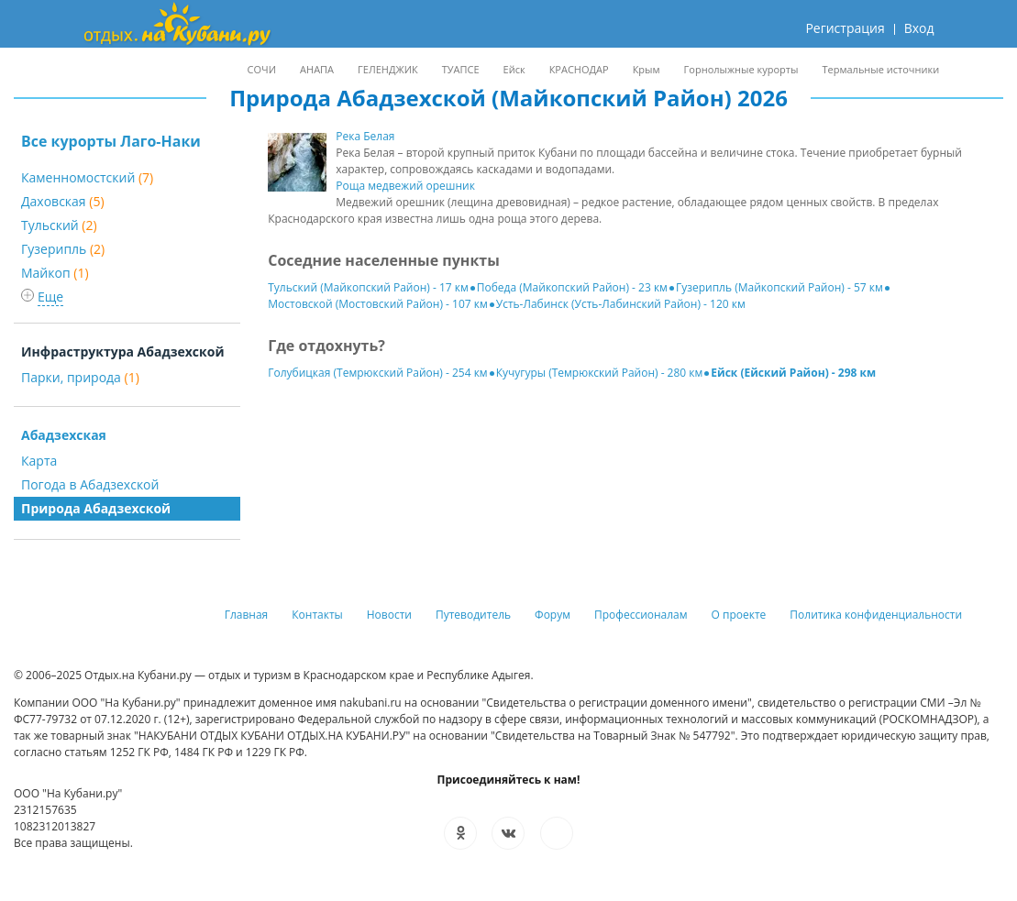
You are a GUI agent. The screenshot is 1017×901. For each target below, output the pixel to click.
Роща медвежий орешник (405, 185)
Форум (552, 614)
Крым (646, 69)
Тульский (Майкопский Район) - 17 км (368, 287)
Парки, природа (80, 377)
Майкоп (55, 272)
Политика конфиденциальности (876, 614)
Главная (247, 614)
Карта (39, 460)
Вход (919, 28)
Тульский (59, 225)
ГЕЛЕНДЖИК (388, 69)
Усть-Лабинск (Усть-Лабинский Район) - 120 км (621, 304)
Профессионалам (641, 614)
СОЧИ (262, 69)
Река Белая (365, 136)
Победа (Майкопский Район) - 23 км (572, 287)
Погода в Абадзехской (90, 484)
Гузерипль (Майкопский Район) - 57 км (779, 287)
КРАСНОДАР (579, 69)
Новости (389, 614)
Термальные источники (880, 69)
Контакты (317, 614)
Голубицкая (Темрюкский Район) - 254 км (377, 372)
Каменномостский (87, 177)
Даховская (63, 201)
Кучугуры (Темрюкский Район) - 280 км (599, 372)
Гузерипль (63, 249)
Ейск (514, 69)
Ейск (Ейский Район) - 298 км (793, 372)
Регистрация (844, 28)
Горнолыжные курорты (741, 69)
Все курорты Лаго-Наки (111, 141)
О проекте (739, 614)
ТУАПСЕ (461, 69)
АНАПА (317, 69)
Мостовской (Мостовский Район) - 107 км (377, 304)
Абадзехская (63, 435)
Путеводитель (473, 614)
